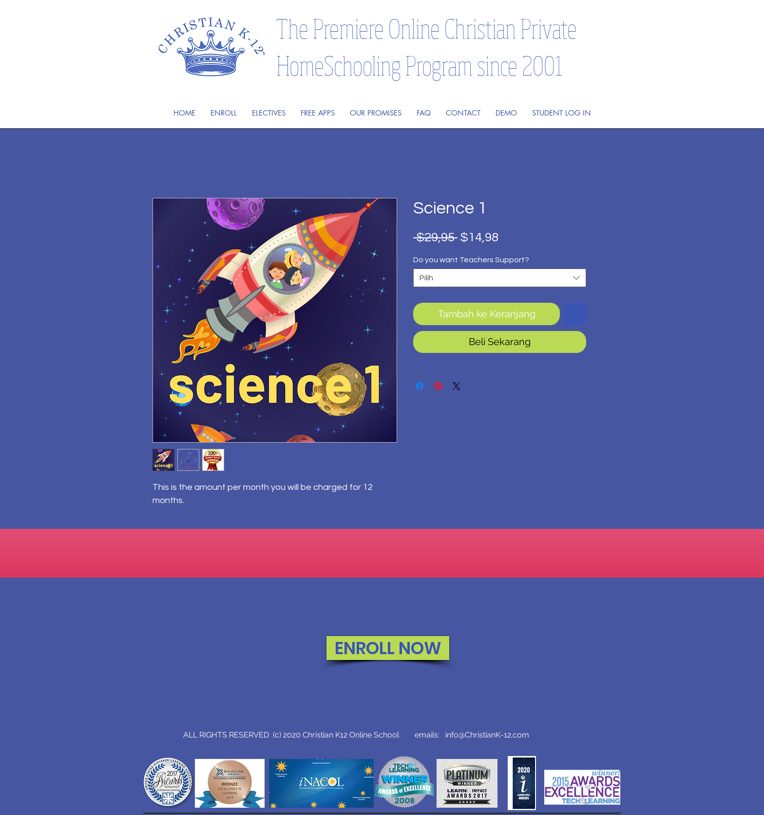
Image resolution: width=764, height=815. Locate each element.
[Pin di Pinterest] (438, 386)
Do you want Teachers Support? (471, 260)
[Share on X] (456, 386)
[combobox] (499, 278)
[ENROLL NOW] (387, 648)
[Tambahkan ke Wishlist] (575, 314)
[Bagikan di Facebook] (419, 386)
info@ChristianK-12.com (487, 734)
